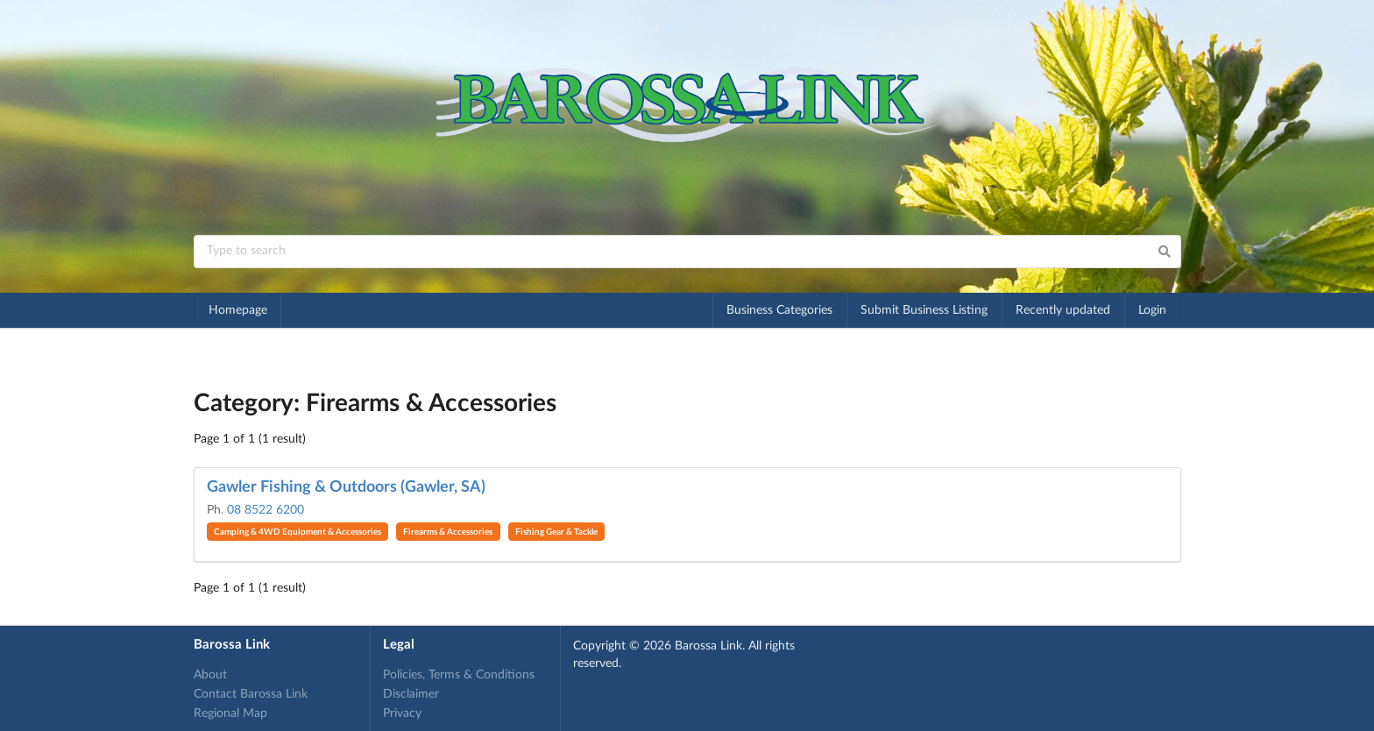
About (210, 675)
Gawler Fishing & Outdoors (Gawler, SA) (346, 487)
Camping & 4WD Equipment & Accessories (297, 532)
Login (1152, 310)
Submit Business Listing (924, 310)
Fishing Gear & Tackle (556, 532)
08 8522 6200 (265, 510)
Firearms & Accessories (447, 532)
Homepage (238, 310)
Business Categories (779, 310)
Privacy (402, 713)
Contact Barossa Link (251, 694)
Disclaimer (411, 694)
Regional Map (230, 713)
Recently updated (1063, 310)
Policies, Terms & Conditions (459, 675)
